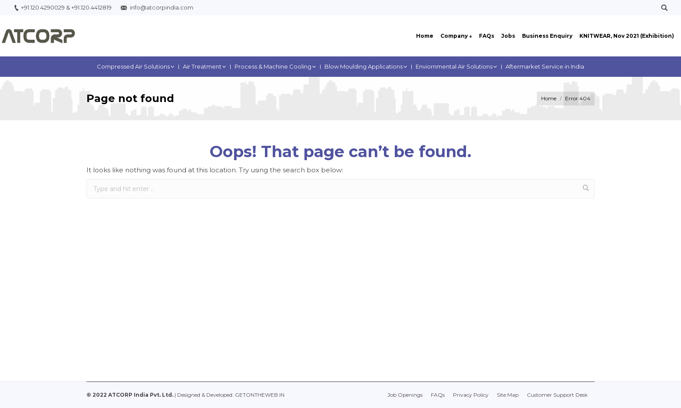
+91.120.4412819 (91, 7)
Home (548, 98)
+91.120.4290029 (43, 7)
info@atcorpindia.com (161, 7)
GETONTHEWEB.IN (259, 395)
